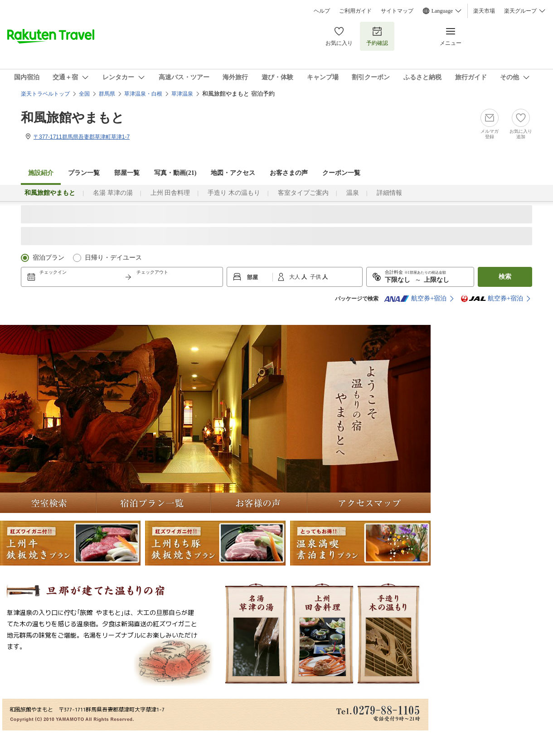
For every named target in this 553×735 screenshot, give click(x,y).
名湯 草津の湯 (113, 192)
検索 (505, 276)
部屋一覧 (127, 172)
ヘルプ (322, 11)
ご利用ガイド (355, 11)
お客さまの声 (289, 172)
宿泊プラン (48, 257)
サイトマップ (397, 11)
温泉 (352, 192)
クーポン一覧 (341, 172)
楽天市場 (484, 11)
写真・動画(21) (175, 172)
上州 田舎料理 (170, 192)
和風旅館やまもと (72, 118)
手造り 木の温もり (234, 192)
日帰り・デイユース (113, 257)
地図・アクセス (233, 172)
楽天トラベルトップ (45, 94)
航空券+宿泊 (415, 298)
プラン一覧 (84, 172)
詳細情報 (389, 192)
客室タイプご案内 (303, 192)
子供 (316, 277)
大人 (295, 277)
